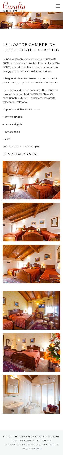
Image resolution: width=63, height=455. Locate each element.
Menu (58, 6)
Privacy (53, 444)
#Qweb (37, 448)
